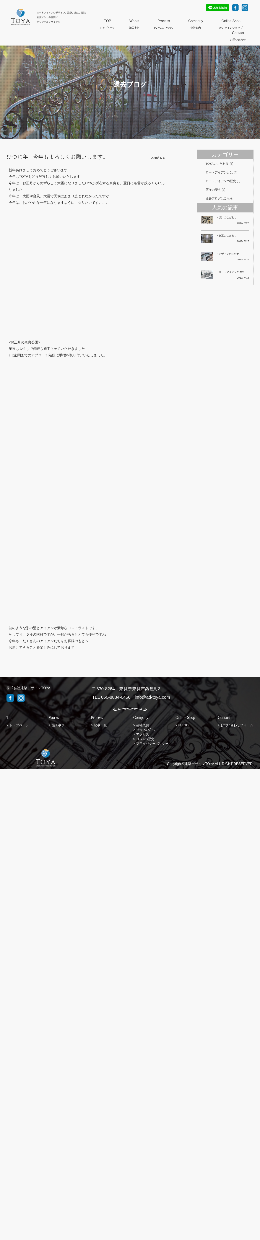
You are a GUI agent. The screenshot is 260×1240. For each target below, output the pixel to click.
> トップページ (17, 725)
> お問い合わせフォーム (235, 725)
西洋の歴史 (213, 189)
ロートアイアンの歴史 (221, 181)
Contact (238, 33)
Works (134, 21)
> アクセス (141, 734)
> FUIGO (182, 725)
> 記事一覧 (99, 725)
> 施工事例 (57, 725)
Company (195, 21)
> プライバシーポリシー (151, 743)
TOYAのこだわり (217, 163)
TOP (107, 21)
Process (163, 21)
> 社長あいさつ (144, 729)
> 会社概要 (141, 725)
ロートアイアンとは (219, 172)
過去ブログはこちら (219, 198)
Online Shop (231, 21)
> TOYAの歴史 (143, 739)
